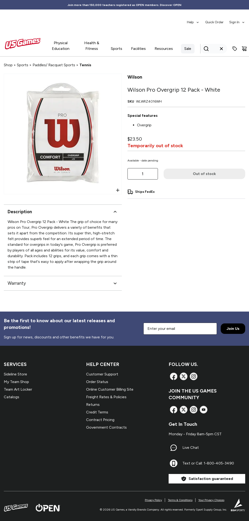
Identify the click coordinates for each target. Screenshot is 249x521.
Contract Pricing (100, 419)
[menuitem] (193, 20)
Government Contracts (106, 427)
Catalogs (11, 397)
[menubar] (216, 20)
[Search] (212, 48)
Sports (22, 65)
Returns (93, 404)
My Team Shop (16, 381)
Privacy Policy (153, 500)
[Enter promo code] (234, 48)
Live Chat (190, 447)
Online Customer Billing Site (109, 389)
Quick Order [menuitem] (214, 22)
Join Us (232, 328)
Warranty (63, 283)
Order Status (97, 381)
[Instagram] (194, 376)
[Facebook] (174, 376)
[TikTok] (204, 410)
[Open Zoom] (118, 190)
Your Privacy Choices (211, 500)
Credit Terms (97, 412)
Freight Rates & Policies (106, 397)
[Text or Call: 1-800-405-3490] (174, 463)
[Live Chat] (174, 448)
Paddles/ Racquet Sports (54, 65)
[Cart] (244, 48)
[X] (184, 376)
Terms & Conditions (180, 500)
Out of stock (204, 173)
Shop (8, 65)
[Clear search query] (221, 48)
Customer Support (102, 374)
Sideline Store (15, 374)
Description (63, 212)
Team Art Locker (18, 389)
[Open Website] (48, 508)
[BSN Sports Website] (238, 505)
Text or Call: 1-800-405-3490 (208, 463)
